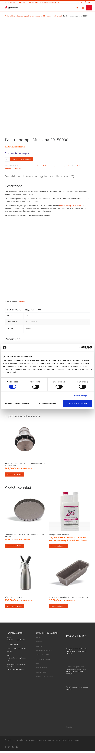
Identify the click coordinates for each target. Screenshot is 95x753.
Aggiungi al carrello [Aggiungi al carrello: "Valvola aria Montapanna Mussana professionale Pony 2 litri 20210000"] (15, 475)
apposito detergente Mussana (70, 206)
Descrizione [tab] (12, 177)
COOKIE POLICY (41, 674)
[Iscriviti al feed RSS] (78, 2)
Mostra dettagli (80, 396)
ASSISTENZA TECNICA (43, 656)
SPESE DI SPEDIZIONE (43, 661)
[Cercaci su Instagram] (82, 2)
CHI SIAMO (39, 643)
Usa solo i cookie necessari (17, 403)
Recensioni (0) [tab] (65, 177)
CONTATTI (39, 648)
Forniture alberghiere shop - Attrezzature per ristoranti (36, 742)
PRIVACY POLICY (41, 669)
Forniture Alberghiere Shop (75, 668)
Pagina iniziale (10, 16)
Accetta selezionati (47, 403)
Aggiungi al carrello (22, 160)
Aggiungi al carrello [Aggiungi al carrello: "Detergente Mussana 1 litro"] (59, 547)
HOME (38, 639)
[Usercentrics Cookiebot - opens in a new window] (81, 347)
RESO (38, 665)
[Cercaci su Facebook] (85, 2)
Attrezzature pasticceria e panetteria (29, 16)
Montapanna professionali (52, 16)
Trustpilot (69, 729)
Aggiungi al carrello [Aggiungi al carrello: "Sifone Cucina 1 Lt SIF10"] (15, 608)
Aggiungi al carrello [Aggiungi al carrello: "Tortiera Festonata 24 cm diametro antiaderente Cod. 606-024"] (15, 547)
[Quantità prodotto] (7, 160)
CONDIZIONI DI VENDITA (44, 678)
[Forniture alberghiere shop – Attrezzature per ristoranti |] (12, 7)
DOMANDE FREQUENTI (43, 652)
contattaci (21, 302)
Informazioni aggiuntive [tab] (38, 177)
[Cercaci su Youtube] (89, 2)
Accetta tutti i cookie (78, 403)
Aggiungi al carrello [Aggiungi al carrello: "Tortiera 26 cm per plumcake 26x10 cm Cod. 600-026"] (59, 608)
